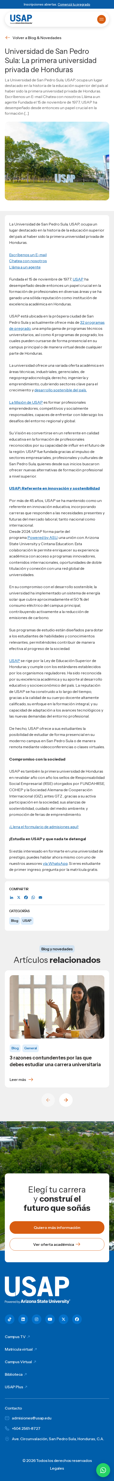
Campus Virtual (18, 1361)
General (30, 1048)
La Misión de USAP (26, 402)
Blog (14, 920)
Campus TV (15, 1336)
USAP (27, 920)
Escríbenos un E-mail (28, 254)
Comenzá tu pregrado (74, 4)
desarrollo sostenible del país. (60, 390)
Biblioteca (14, 1374)
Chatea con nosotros (28, 260)
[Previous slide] (48, 1100)
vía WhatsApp (55, 863)
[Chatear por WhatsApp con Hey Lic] (103, 1470)
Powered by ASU (42, 537)
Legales (57, 1468)
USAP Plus (14, 1386)
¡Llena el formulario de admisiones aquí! (44, 826)
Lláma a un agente (25, 267)
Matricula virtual (19, 1349)
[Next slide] (66, 1100)
